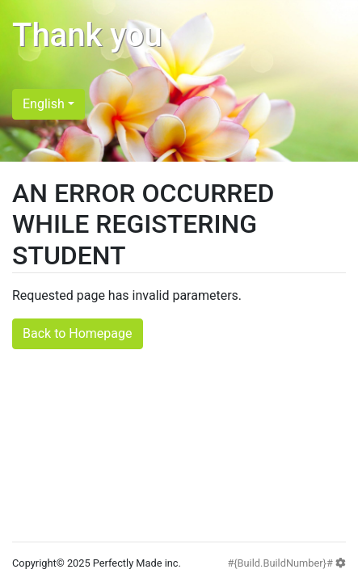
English (44, 104)
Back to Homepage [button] (78, 333)
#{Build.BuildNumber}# (286, 563)
